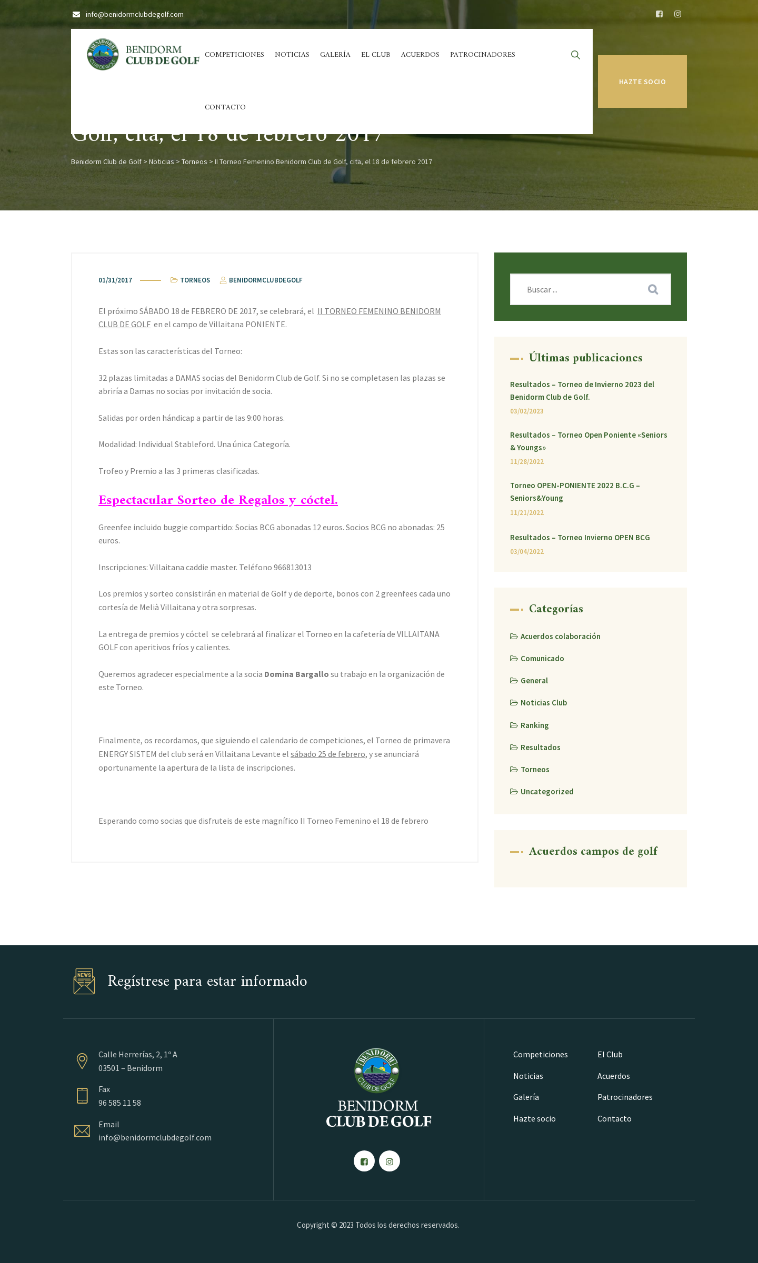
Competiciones (234, 55)
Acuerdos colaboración (561, 636)
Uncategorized (547, 791)
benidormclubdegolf (260, 280)
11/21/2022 (527, 512)
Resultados (541, 747)
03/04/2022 (527, 551)
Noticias (292, 55)
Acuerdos (420, 55)
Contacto (225, 107)
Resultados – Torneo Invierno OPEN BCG (580, 537)
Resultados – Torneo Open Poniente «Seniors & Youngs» (588, 441)
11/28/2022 (527, 461)
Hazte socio (642, 81)
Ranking (535, 725)
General (534, 680)
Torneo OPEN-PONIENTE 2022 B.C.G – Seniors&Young (575, 491)
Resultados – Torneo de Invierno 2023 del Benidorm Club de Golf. (582, 390)
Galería (335, 55)
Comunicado (542, 658)
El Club (376, 55)
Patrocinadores (482, 55)
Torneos (195, 280)
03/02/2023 (527, 411)
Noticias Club (544, 703)
